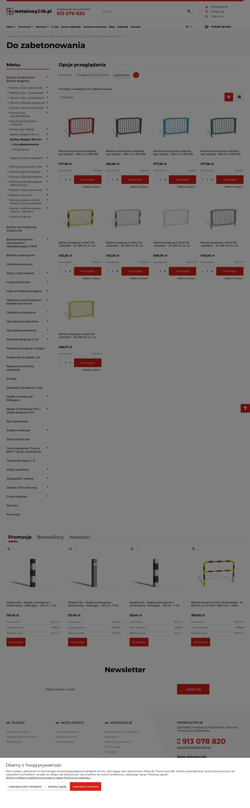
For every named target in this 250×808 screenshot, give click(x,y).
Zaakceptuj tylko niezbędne (25, 786)
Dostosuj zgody (57, 786)
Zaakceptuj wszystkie (85, 786)
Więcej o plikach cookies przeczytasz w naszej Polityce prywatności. (48, 777)
